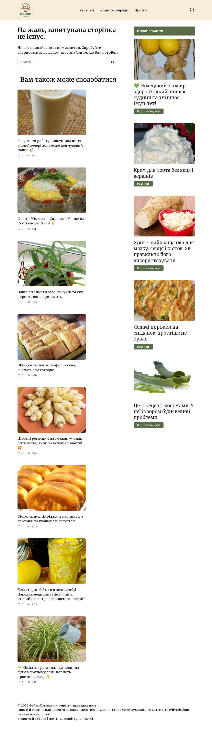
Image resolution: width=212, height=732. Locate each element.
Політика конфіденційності (71, 717)
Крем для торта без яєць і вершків (163, 173)
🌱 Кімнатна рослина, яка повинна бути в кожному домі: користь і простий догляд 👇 (48, 671)
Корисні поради (114, 10)
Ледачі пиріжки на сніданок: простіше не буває (160, 333)
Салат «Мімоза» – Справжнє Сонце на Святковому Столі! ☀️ (51, 220)
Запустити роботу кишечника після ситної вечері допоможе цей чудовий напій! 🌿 (50, 145)
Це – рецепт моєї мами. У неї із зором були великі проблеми (164, 411)
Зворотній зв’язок (32, 717)
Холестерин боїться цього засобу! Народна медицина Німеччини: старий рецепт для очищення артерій (51, 593)
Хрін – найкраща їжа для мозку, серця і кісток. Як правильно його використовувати (164, 251)
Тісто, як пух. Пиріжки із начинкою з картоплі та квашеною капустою (50, 518)
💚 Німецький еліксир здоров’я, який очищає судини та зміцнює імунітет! (160, 94)
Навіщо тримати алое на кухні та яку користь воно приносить (50, 293)
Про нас (141, 10)
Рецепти (86, 10)
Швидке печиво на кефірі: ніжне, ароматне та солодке (47, 367)
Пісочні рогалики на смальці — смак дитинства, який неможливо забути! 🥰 (50, 442)
